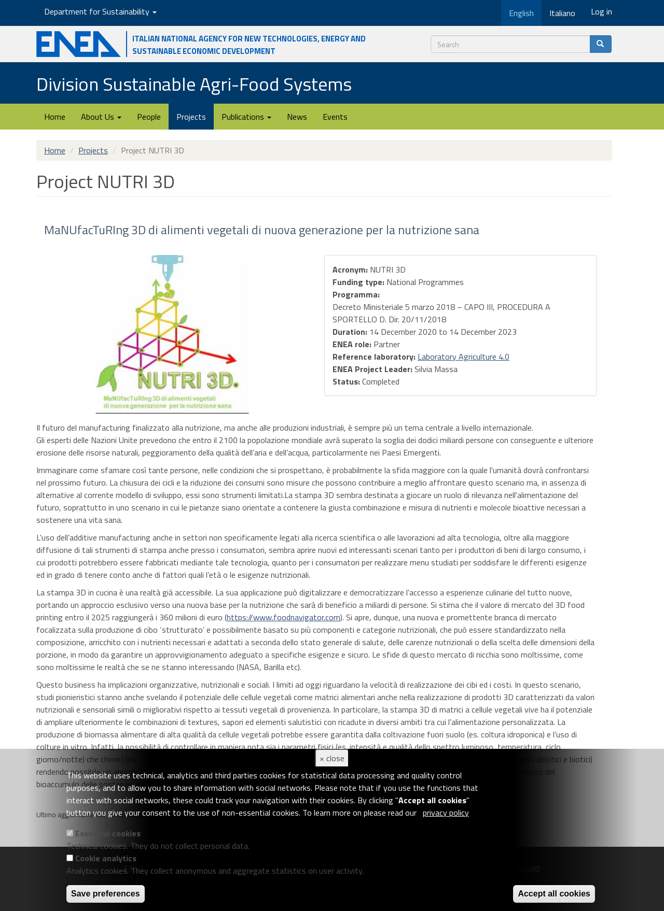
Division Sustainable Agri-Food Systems (194, 83)
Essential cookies (108, 833)
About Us (101, 116)
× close (332, 758)
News (297, 116)
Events (335, 116)
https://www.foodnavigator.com (283, 617)
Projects (191, 116)
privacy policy (446, 812)
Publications (246, 116)
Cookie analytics (105, 858)
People (149, 116)
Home (54, 116)
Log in (601, 11)
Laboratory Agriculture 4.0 (463, 356)
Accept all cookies (554, 893)
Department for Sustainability (100, 11)
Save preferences (105, 893)
